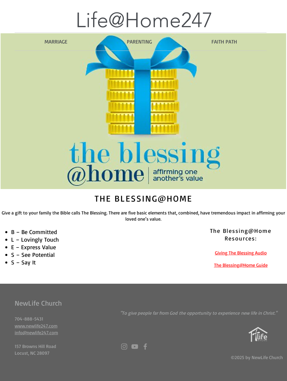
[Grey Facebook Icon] (145, 346)
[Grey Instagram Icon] (124, 346)
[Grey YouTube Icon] (135, 346)
